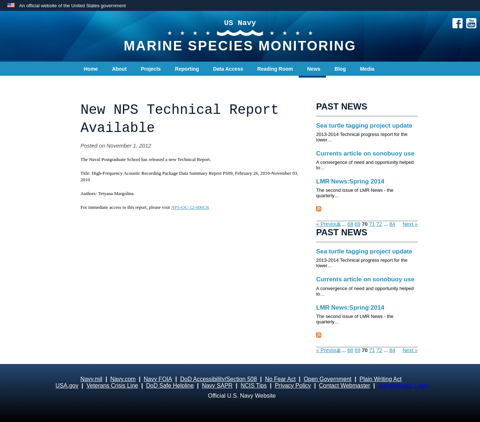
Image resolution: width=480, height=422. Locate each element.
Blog (340, 69)
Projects (151, 69)
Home (91, 69)
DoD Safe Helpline (170, 385)
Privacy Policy (293, 385)
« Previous (328, 224)
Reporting (187, 69)
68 (350, 224)
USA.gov (66, 385)
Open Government (328, 379)
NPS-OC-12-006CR (190, 207)
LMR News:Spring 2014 (350, 181)
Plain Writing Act (381, 379)
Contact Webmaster (344, 385)
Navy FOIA (158, 379)
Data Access (228, 69)
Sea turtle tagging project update (364, 125)
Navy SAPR (217, 385)
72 (379, 224)
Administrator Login (403, 385)
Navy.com (123, 379)
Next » (410, 224)
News (313, 69)
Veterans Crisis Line (112, 385)
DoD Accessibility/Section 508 (218, 379)
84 (392, 224)
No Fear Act (280, 379)
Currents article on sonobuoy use (365, 153)
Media (367, 69)
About (119, 69)
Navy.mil (91, 379)
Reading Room (275, 69)
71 (372, 224)
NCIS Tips (254, 385)
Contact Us (97, 83)
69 (357, 224)
